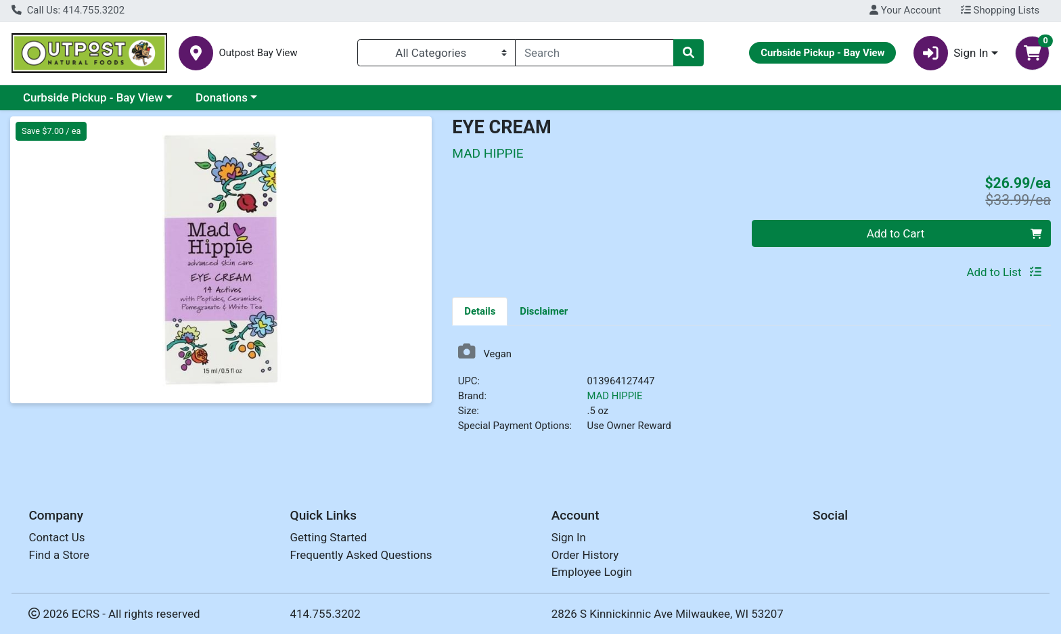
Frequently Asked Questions (361, 555)
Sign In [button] (951, 53)
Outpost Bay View (258, 53)
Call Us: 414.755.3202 (68, 10)
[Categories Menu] (436, 52)
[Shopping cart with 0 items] (1032, 53)
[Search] (594, 52)
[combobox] (594, 52)
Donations (222, 97)
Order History (585, 555)
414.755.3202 (325, 613)
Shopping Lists (1000, 10)
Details (479, 311)
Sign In (568, 537)
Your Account (905, 10)
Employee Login (591, 572)
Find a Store (58, 555)
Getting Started (328, 537)
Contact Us (56, 537)
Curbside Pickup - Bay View (93, 97)
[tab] (479, 310)
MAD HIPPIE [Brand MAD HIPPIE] (615, 396)
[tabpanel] (751, 393)
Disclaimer (544, 311)
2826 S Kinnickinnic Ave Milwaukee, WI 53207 (667, 613)
